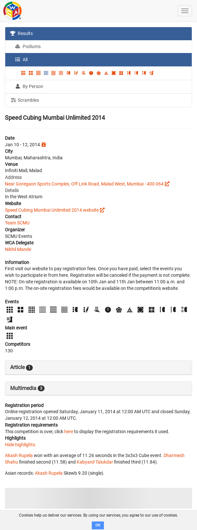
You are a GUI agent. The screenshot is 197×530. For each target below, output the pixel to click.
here (68, 431)
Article (21, 367)
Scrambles (24, 100)
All (21, 59)
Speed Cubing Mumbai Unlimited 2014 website (52, 210)
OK (97, 525)
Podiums (28, 46)
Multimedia (27, 388)
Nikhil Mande (18, 249)
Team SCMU (17, 222)
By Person (29, 86)
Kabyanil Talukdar (95, 462)
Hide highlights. (20, 444)
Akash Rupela (19, 455)
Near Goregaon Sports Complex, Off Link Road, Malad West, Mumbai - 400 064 (84, 183)
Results (21, 33)
